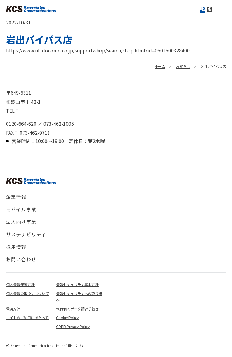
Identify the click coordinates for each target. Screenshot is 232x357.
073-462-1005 (58, 123)
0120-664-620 (21, 123)
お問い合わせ (21, 259)
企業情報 (16, 196)
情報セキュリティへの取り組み (79, 296)
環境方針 (13, 308)
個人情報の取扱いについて (27, 293)
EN (209, 9)
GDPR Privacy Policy (73, 326)
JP (202, 9)
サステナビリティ (26, 234)
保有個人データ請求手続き (77, 308)
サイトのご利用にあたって (27, 317)
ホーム (160, 66)
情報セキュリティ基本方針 (77, 284)
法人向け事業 (21, 221)
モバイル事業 (21, 209)
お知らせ (183, 66)
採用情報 (16, 246)
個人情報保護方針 (20, 284)
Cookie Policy (67, 317)
